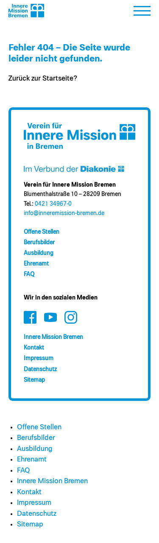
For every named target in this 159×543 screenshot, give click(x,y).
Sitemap (34, 380)
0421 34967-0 (53, 204)
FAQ (29, 274)
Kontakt (34, 348)
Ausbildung (38, 253)
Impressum (38, 358)
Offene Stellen (41, 232)
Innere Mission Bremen (53, 337)
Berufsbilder (39, 243)
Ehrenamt (36, 264)
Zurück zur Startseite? (42, 78)
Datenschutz (40, 369)
